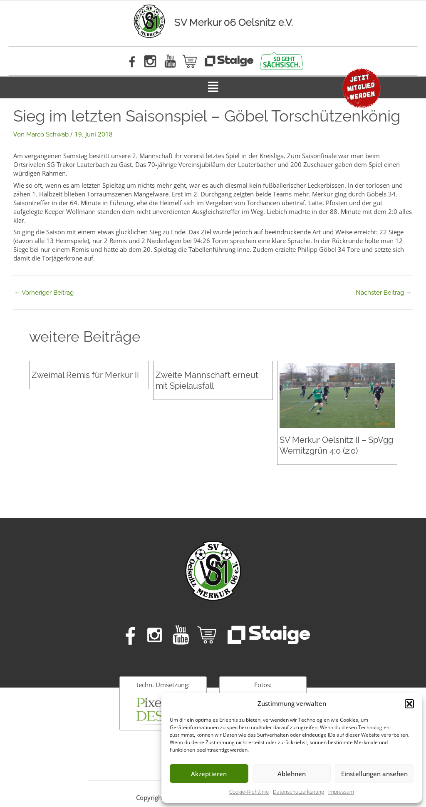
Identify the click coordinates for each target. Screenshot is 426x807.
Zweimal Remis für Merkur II (85, 375)
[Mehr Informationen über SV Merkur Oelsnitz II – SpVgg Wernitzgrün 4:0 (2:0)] (337, 395)
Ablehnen (291, 774)
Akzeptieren (209, 774)
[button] (409, 704)
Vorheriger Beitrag (44, 293)
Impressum (341, 792)
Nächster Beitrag (384, 293)
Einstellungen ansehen (374, 774)
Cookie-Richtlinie (249, 792)
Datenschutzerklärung (298, 792)
